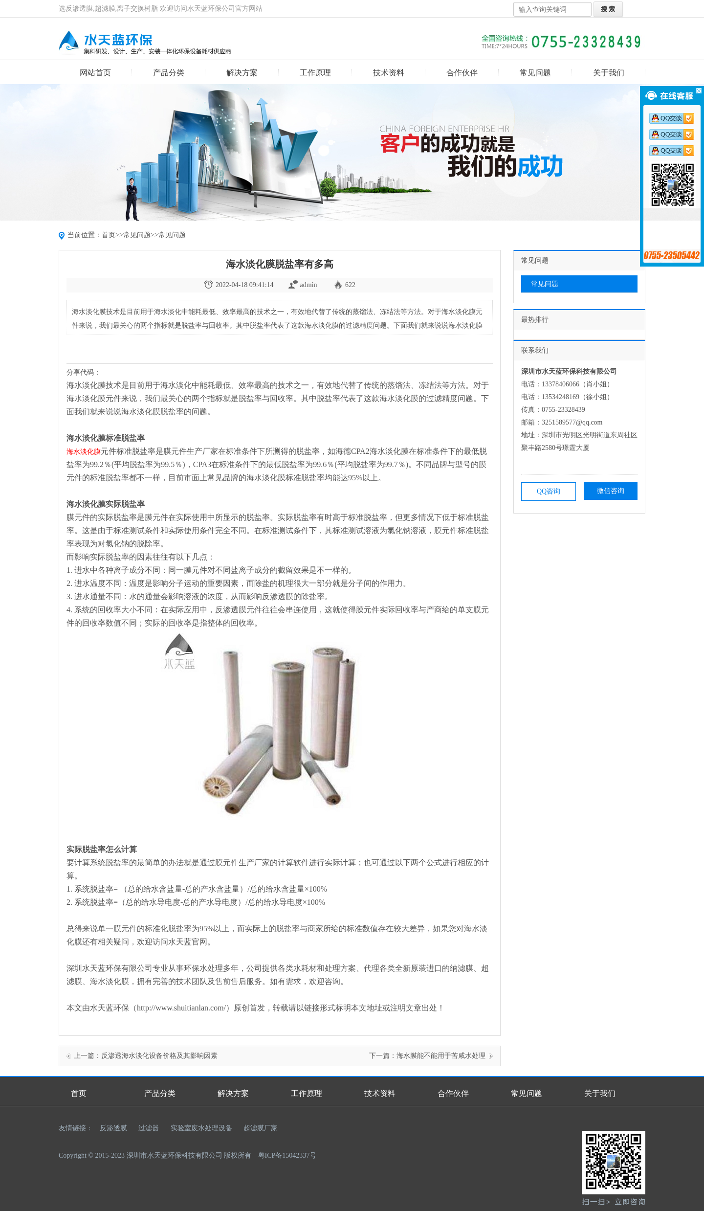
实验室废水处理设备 (201, 1128)
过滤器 (148, 1128)
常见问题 (535, 72)
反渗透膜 (113, 1128)
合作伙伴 (462, 72)
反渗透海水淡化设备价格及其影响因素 (159, 1055)
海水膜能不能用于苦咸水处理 (440, 1055)
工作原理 (315, 72)
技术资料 (388, 72)
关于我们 (608, 72)
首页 (108, 235)
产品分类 (168, 72)
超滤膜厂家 (260, 1128)
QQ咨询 (548, 491)
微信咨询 (610, 490)
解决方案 (242, 72)
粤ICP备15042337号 (287, 1155)
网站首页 (95, 72)
